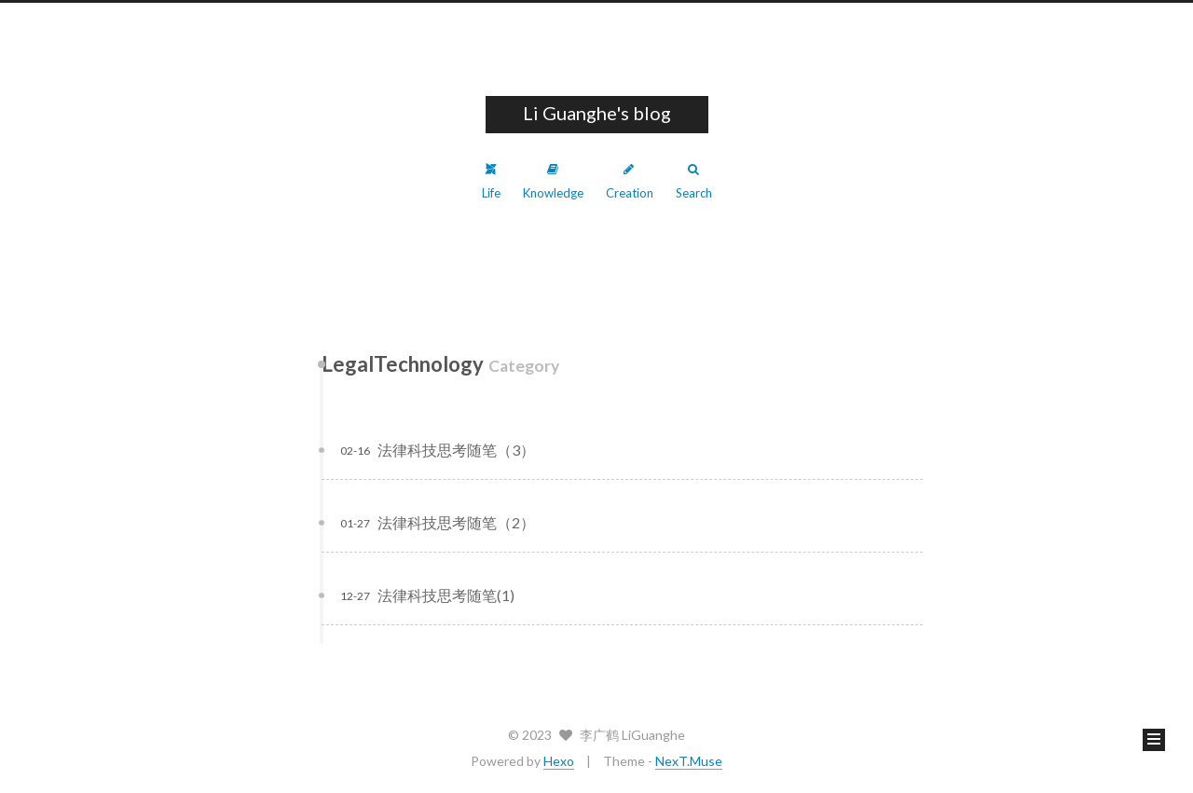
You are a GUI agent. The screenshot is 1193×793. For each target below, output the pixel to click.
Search (694, 181)
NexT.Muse (688, 761)
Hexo (558, 761)
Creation (629, 181)
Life (491, 181)
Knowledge (553, 181)
